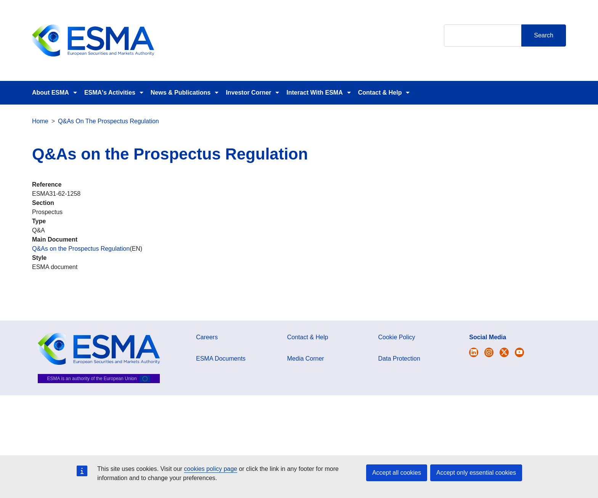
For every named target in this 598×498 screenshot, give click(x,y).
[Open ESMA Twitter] (473, 352)
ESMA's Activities (109, 92)
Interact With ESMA (314, 92)
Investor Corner (248, 92)
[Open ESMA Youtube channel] (519, 352)
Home (40, 121)
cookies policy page (210, 469)
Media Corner (305, 358)
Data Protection (399, 358)
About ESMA (50, 92)
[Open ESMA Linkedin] (504, 352)
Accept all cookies (396, 472)
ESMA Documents (221, 358)
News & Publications (181, 92)
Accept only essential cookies (476, 472)
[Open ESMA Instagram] (489, 352)
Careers (207, 337)
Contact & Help (380, 92)
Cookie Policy (396, 337)
